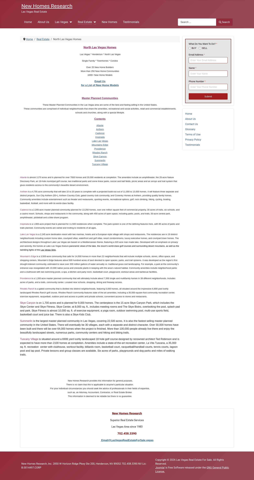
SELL (204, 48)
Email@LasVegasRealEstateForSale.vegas (127, 440)
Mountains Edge (100, 145)
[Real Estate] (94, 22)
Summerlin (100, 160)
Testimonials (131, 22)
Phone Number (197, 81)
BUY (194, 48)
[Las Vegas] (70, 22)
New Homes (109, 22)
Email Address (197, 54)
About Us (43, 22)
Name (192, 68)
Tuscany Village (100, 164)
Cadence (99, 133)
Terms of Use (193, 134)
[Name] (208, 74)
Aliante (100, 125)
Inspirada (100, 137)
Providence (100, 148)
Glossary (190, 129)
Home (28, 22)
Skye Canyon (100, 156)
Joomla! (160, 467)
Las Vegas (61, 22)
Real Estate (85, 22)
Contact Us (191, 124)
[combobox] (197, 22)
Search (224, 22)
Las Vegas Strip (48, 250)
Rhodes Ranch (100, 152)
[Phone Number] (208, 87)
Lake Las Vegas (100, 141)
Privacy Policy (193, 139)
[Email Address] (208, 60)
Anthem (100, 129)
